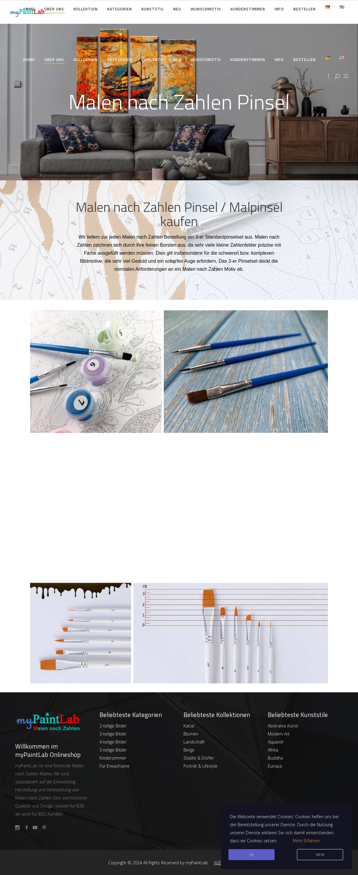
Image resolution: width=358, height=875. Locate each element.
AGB (218, 862)
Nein (320, 854)
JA (251, 854)
